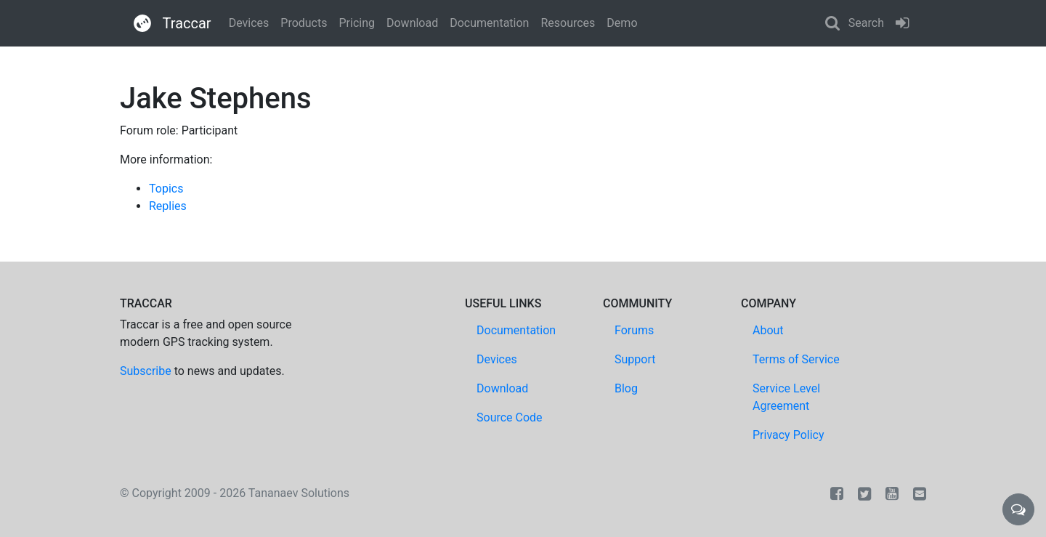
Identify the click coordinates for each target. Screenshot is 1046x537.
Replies (168, 206)
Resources (567, 23)
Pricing (356, 23)
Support (635, 359)
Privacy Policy (788, 435)
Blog (626, 388)
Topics (166, 188)
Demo (622, 23)
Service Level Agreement (786, 397)
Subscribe (145, 371)
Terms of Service (796, 359)
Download (412, 23)
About (768, 330)
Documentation (489, 23)
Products (303, 23)
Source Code (510, 417)
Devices (249, 23)
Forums (634, 330)
